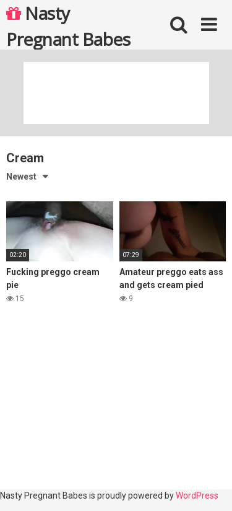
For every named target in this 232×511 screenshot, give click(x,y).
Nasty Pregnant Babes (68, 25)
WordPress (197, 495)
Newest (21, 176)
